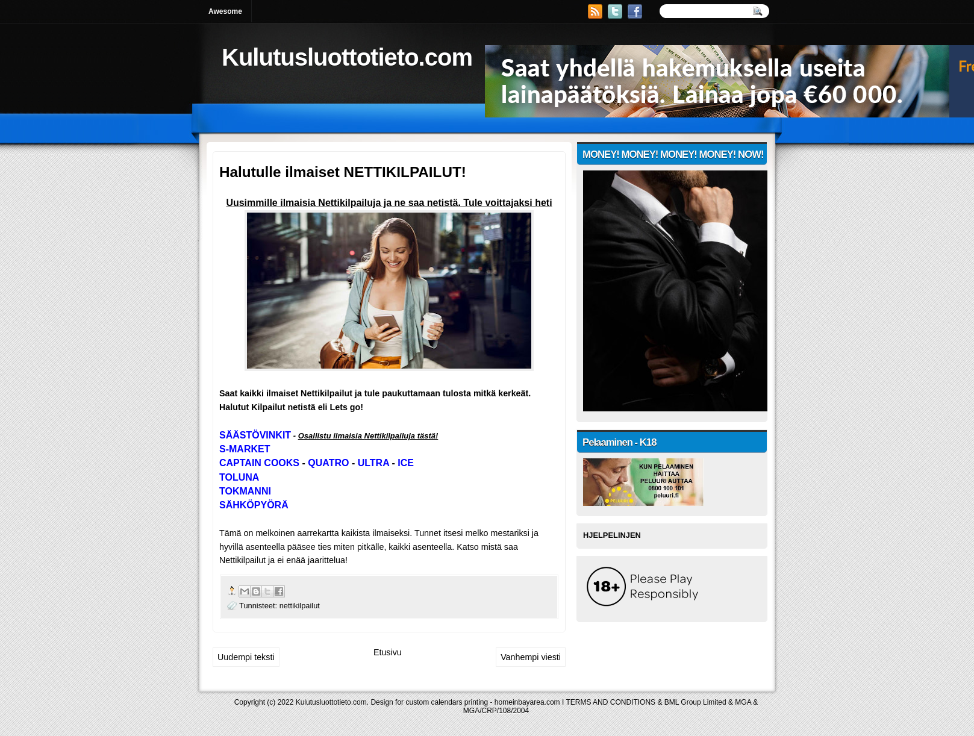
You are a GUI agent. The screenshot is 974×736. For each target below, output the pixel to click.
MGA (743, 702)
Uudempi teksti (246, 657)
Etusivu (387, 652)
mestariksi (510, 533)
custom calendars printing (446, 702)
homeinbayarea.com (527, 702)
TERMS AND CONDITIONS (610, 702)
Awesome (225, 11)
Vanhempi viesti (531, 657)
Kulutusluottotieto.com (347, 57)
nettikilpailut (299, 605)
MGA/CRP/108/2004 (496, 710)
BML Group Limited (695, 702)
